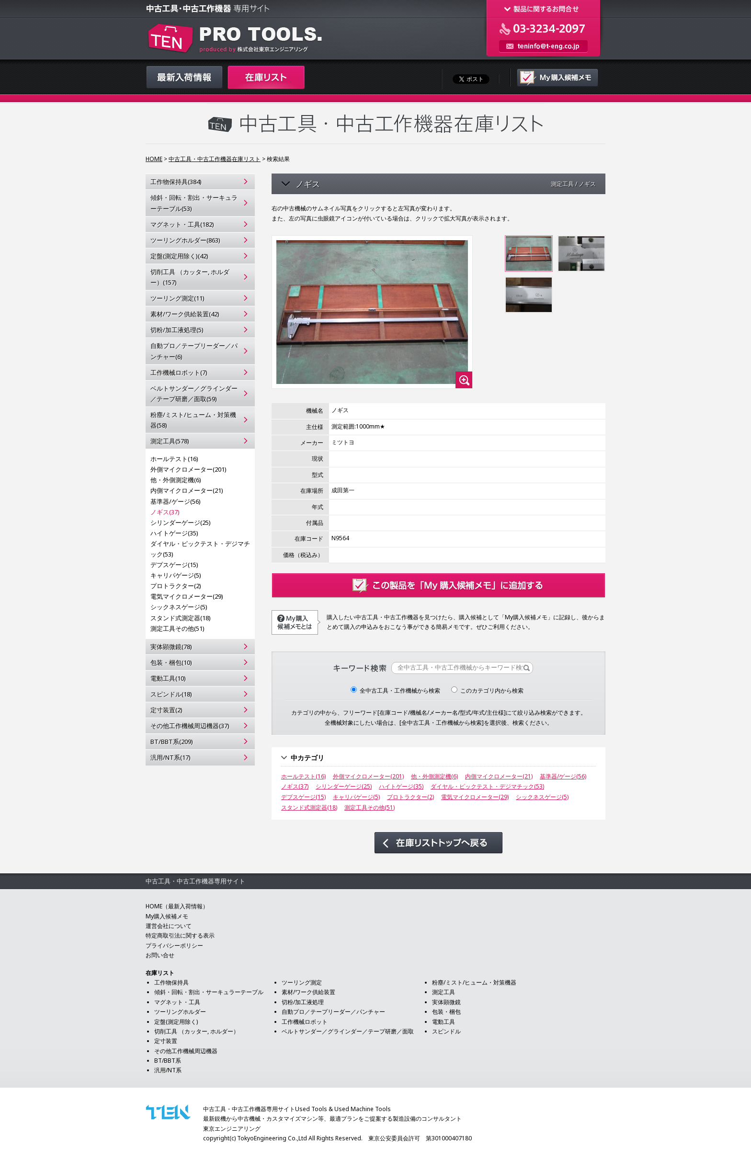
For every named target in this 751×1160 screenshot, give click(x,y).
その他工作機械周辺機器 (185, 1051)
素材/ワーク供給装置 (308, 992)
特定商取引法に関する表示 (180, 935)
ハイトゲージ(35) (174, 533)
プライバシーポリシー (174, 945)
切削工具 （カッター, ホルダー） (196, 1031)
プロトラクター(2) (175, 585)
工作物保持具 (171, 982)
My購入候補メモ (167, 916)
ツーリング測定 (302, 982)
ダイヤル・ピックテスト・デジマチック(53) (200, 548)
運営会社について (169, 926)
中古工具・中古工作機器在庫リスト (215, 159)
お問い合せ (160, 955)
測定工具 (443, 992)
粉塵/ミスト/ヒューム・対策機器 (474, 982)
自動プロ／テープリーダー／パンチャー (333, 1012)
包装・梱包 (446, 1012)
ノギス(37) (165, 512)
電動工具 (443, 1022)
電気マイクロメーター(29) (186, 596)
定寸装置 (165, 1041)
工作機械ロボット (305, 1022)
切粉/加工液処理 (303, 1002)
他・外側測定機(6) (175, 480)
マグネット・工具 (177, 1002)
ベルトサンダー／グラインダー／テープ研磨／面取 (348, 1031)
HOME (154, 159)
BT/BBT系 (167, 1060)
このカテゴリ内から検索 (487, 690)
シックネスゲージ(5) (178, 607)
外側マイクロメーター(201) (188, 469)
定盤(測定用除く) (176, 1022)
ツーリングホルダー (180, 1012)
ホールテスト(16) (174, 458)
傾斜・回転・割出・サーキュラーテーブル (208, 992)
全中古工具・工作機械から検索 (395, 690)
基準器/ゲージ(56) (175, 501)
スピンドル (446, 1031)
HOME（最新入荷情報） (177, 906)
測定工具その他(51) (177, 628)
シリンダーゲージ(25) (180, 522)
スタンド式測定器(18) (180, 618)
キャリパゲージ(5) (175, 575)
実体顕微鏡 (446, 1002)
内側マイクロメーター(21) (186, 490)
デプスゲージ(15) (174, 564)
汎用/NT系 (168, 1070)
